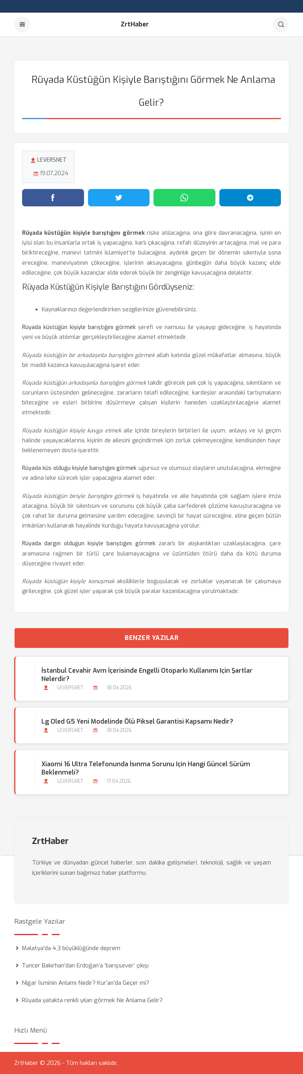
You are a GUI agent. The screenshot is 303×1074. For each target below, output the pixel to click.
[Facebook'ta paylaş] (53, 197)
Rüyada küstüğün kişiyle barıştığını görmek (79, 327)
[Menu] (22, 24)
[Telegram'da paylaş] (250, 197)
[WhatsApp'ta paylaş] (184, 197)
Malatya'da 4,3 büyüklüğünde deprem (71, 948)
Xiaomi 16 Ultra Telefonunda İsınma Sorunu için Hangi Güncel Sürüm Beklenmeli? (145, 768)
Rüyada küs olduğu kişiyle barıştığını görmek (79, 468)
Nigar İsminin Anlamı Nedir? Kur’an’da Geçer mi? (85, 983)
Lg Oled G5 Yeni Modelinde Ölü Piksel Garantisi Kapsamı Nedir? (137, 721)
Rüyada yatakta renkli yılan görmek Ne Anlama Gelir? (92, 1000)
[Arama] (281, 24)
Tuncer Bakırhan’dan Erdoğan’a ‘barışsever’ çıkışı (85, 965)
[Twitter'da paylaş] (119, 197)
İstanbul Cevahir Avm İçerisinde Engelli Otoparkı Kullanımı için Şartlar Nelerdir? (146, 674)
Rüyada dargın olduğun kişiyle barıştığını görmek (88, 543)
